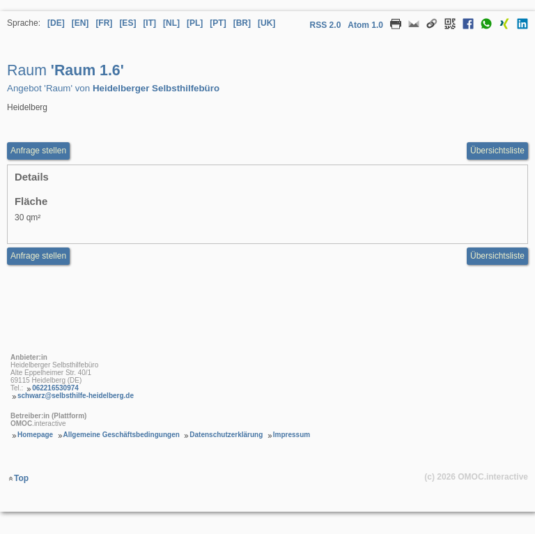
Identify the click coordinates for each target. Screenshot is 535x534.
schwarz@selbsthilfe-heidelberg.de (75, 395)
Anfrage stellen (38, 256)
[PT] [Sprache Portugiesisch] (218, 23)
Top (21, 478)
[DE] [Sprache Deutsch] (56, 23)
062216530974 (55, 388)
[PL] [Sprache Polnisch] (195, 23)
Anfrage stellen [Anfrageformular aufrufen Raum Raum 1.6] (38, 150)
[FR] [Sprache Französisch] (103, 23)
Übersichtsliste (497, 150)
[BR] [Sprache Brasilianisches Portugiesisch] (242, 23)
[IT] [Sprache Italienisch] (149, 23)
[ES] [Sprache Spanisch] (127, 23)
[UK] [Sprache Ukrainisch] (266, 23)
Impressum (291, 434)
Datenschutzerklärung (226, 434)
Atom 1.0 (365, 25)
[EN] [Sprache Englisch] (80, 23)
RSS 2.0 (325, 25)
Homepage (35, 434)
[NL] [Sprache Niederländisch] (171, 23)
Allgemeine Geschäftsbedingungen (121, 434)
